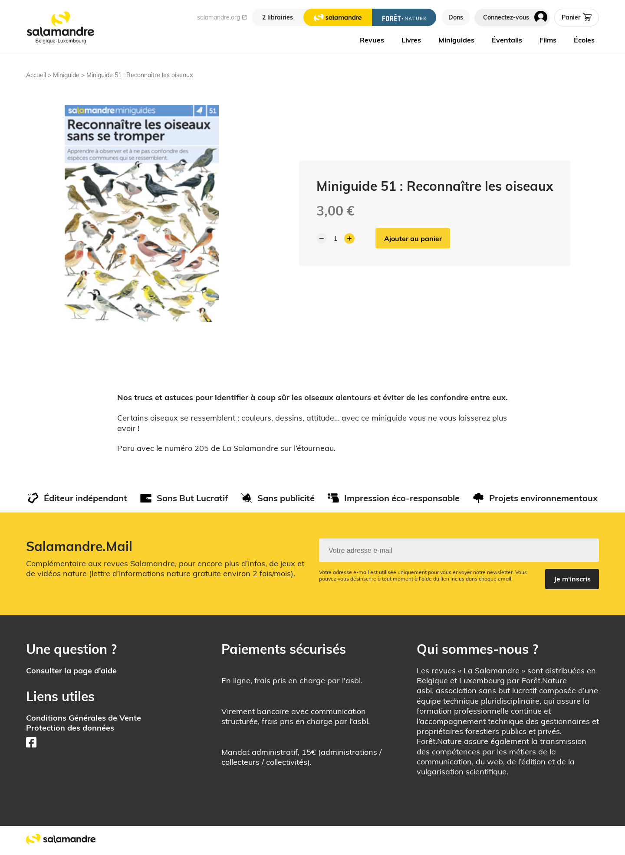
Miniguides (456, 40)
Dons (455, 17)
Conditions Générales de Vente (83, 718)
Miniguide (66, 75)
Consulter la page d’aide (71, 671)
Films (547, 40)
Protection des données (70, 728)
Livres (411, 40)
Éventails (507, 40)
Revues (372, 40)
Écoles (584, 40)
